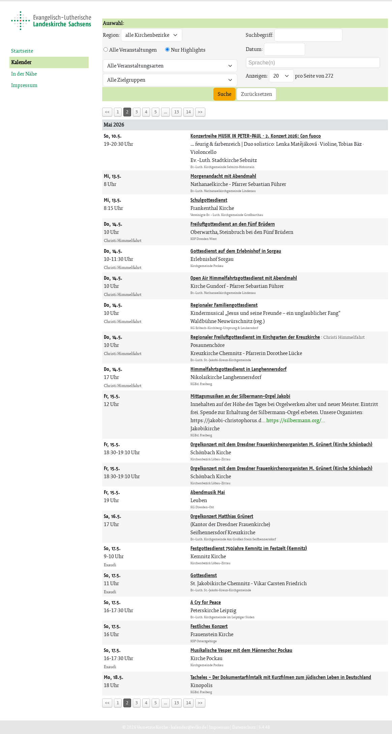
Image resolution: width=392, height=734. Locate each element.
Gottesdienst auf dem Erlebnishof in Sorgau (235, 250)
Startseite (22, 50)
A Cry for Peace (205, 602)
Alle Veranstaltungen (133, 49)
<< (107, 112)
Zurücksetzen (256, 94)
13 (176, 112)
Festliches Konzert (209, 626)
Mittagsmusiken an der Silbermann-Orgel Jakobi (240, 396)
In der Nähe (24, 73)
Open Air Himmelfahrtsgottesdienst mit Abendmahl (243, 277)
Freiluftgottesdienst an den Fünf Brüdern (232, 223)
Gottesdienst (203, 575)
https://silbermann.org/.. (295, 420)
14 (188, 112)
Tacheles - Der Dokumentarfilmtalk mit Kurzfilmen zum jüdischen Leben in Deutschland (280, 677)
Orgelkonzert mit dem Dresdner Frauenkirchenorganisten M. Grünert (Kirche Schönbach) (281, 444)
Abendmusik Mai (207, 492)
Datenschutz (244, 727)
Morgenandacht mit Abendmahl (223, 176)
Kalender (21, 62)
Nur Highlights (188, 49)
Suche (224, 94)
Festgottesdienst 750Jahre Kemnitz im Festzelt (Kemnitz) (248, 548)
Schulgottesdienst (208, 199)
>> (200, 112)
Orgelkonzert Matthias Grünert (221, 516)
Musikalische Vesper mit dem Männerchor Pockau (241, 650)
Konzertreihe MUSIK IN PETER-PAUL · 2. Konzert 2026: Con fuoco (255, 135)
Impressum (24, 85)
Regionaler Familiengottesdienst (224, 304)
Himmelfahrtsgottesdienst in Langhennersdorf (238, 369)
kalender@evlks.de (188, 727)
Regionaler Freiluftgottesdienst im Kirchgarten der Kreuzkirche (255, 337)
